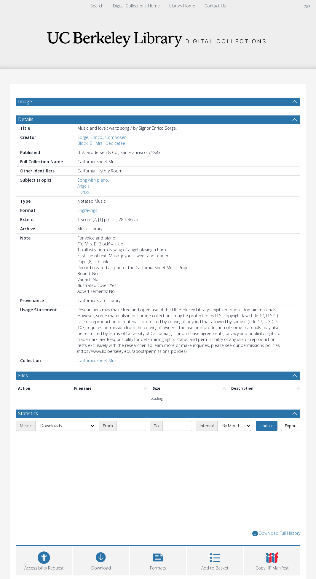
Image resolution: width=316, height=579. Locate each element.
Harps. (83, 192)
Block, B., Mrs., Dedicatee (101, 143)
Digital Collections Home (136, 6)
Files (23, 375)
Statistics (28, 413)
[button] (158, 560)
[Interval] (234, 426)
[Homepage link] (158, 38)
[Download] (101, 560)
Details (25, 119)
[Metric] (65, 426)
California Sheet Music (98, 360)
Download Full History (276, 533)
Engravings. (87, 210)
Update (267, 426)
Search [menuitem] (96, 6)
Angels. (83, 186)
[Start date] (131, 426)
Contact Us (215, 6)
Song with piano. (93, 180)
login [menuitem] (307, 6)
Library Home (182, 6)
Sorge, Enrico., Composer (101, 137)
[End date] (177, 426)
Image (25, 101)
